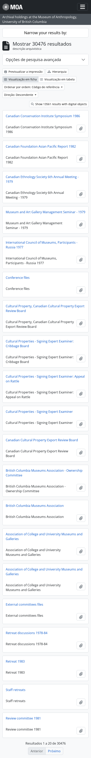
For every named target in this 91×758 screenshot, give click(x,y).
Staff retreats (15, 690)
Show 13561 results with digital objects (59, 104)
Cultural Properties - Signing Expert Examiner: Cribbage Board (40, 343)
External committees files (24, 604)
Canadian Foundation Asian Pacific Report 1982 (41, 146)
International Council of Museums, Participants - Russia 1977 (41, 244)
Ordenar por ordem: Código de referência (32, 87)
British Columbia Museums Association (35, 505)
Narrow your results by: (45, 32)
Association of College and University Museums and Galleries (44, 536)
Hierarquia (57, 72)
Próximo (54, 751)
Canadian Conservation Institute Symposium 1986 (43, 116)
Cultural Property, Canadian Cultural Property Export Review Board (45, 308)
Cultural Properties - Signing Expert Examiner (39, 411)
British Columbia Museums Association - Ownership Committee (44, 472)
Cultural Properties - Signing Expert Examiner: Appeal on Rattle (45, 378)
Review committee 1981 (23, 718)
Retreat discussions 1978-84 (26, 633)
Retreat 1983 (15, 661)
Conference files (18, 277)
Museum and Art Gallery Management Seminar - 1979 (45, 212)
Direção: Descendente (19, 95)
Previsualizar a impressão (23, 72)
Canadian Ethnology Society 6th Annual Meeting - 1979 (42, 179)
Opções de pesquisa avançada (33, 59)
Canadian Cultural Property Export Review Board (42, 440)
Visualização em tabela (57, 79)
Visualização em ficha (20, 79)
